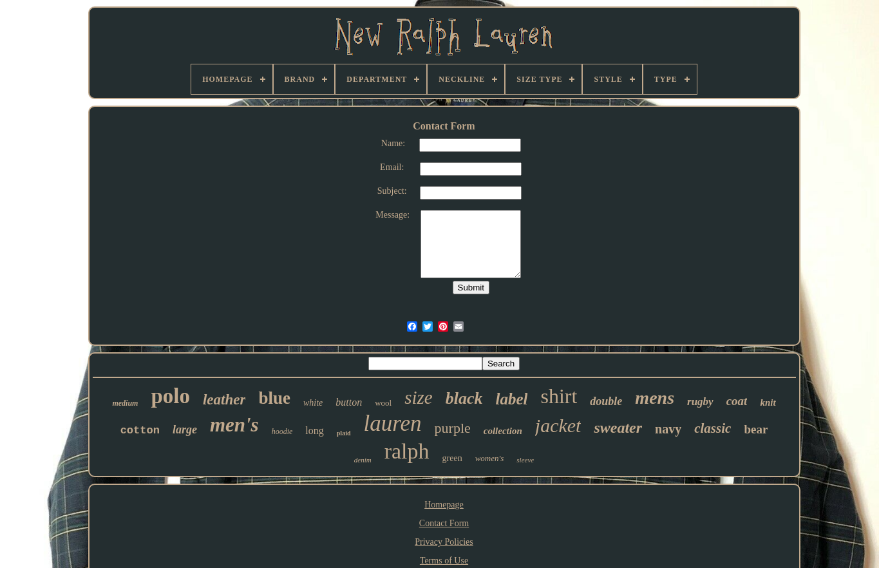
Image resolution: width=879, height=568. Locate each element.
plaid (344, 433)
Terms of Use (444, 560)
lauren (393, 423)
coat (737, 401)
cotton (140, 430)
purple (453, 428)
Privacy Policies (444, 542)
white (313, 403)
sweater (618, 427)
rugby (700, 401)
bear (756, 429)
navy (668, 429)
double (606, 401)
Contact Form (444, 523)
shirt (558, 396)
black (464, 398)
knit (767, 402)
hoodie (282, 431)
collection (503, 431)
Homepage (444, 504)
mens (654, 398)
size (418, 397)
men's (234, 424)
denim (363, 460)
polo (170, 396)
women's (489, 458)
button (349, 402)
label (511, 399)
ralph (407, 451)
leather (224, 400)
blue (274, 398)
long (314, 430)
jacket (558, 425)
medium (125, 403)
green (452, 458)
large (185, 429)
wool (383, 403)
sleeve (525, 460)
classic (712, 428)
